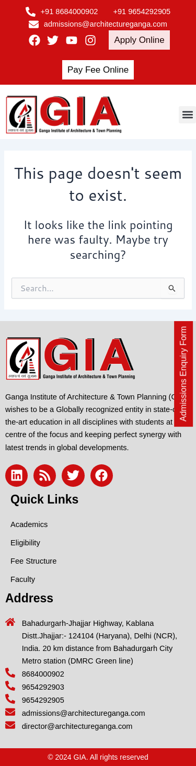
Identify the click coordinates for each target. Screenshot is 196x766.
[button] (187, 114)
